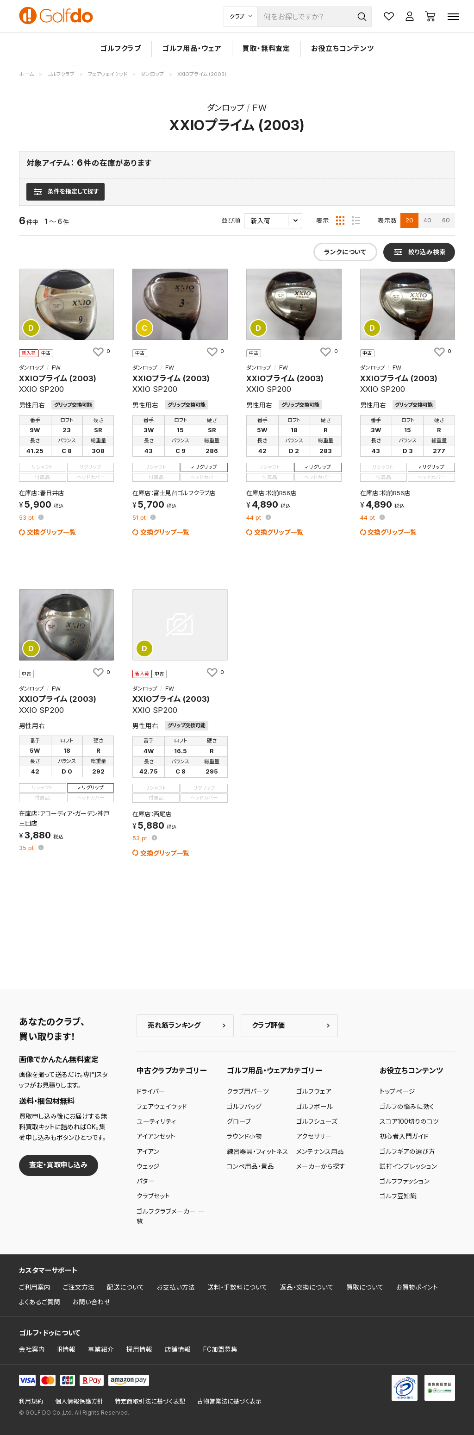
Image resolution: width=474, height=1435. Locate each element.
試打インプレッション (408, 1166)
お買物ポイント (417, 1287)
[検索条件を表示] (65, 192)
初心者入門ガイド (404, 1136)
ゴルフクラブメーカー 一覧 (170, 1216)
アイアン (148, 1151)
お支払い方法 (176, 1287)
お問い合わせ (92, 1302)
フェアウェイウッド (162, 1106)
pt (27, 518)
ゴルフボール (314, 1106)
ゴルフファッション (405, 1181)
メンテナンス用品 (320, 1151)
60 (446, 220)
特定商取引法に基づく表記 (150, 1401)
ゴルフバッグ (244, 1106)
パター (146, 1181)
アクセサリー (314, 1136)
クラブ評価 (268, 1025)
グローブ (239, 1121)
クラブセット (153, 1196)
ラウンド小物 (244, 1136)
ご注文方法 (78, 1287)
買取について (365, 1287)
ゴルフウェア (313, 1091)
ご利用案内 (34, 1287)
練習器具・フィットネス (257, 1151)
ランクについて (345, 252)
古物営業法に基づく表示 (229, 1401)
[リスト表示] (356, 220)
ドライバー (151, 1091)
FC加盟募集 (220, 1349)
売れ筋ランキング (174, 1025)
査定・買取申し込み (58, 1164)
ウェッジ (148, 1166)
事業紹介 (101, 1349)
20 (409, 220)
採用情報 (139, 1349)
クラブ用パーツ (248, 1091)
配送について (125, 1287)
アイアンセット (156, 1136)
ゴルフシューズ (316, 1121)
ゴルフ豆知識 (398, 1196)
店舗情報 (178, 1349)
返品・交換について (307, 1287)
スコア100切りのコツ (409, 1121)
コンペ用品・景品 (250, 1166)
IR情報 (66, 1349)
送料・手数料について (237, 1287)
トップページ (397, 1091)
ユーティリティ (156, 1121)
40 (427, 220)
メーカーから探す (320, 1166)
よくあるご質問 (39, 1302)
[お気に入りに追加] (101, 351)
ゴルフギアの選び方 (407, 1151)
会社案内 (32, 1349)
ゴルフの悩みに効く (407, 1106)
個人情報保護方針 (79, 1401)
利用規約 (31, 1401)
